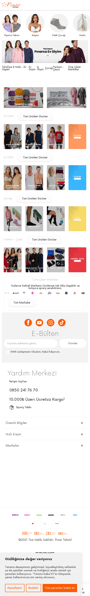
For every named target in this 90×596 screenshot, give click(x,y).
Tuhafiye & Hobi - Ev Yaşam (14, 68)
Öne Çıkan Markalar (74, 68)
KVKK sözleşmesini (21, 352)
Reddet (33, 587)
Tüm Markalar (21, 302)
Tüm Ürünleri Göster (35, 116)
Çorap (49, 68)
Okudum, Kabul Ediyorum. (33, 352)
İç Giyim (40, 68)
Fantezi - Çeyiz (58, 68)
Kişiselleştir (14, 587)
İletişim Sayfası (18, 381)
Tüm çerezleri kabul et (60, 587)
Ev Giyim (32, 68)
